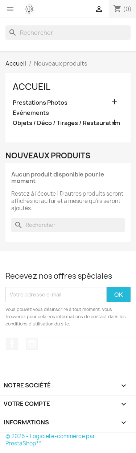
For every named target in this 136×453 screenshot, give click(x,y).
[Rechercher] (68, 32)
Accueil (31, 86)
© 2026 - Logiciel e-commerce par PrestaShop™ (50, 439)
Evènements (31, 113)
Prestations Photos (40, 103)
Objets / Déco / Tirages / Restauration (66, 123)
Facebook (12, 344)
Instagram (32, 344)
